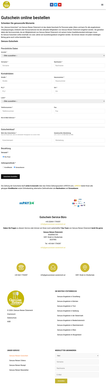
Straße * (26, 79)
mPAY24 (77, 186)
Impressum (11, 314)
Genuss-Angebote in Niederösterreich (71, 320)
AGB (8, 322)
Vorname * (26, 63)
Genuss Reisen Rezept (17, 365)
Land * (53, 100)
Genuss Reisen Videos (17, 360)
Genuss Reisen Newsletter (19, 370)
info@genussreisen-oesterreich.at (53, 224)
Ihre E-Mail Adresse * (53, 119)
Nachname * (79, 63)
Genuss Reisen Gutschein (18, 356)
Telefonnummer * (26, 109)
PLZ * (26, 89)
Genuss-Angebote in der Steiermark (70, 316)
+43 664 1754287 (21, 275)
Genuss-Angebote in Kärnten (67, 301)
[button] (102, 4)
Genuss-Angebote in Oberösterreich (70, 325)
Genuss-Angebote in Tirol (66, 306)
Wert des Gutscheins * (26, 136)
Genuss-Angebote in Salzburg (68, 311)
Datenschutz (11, 318)
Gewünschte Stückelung (79, 136)
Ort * (79, 89)
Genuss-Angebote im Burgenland (69, 335)
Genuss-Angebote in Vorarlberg (68, 297)
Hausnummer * (79, 79)
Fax (79, 109)
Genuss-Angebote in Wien (66, 330)
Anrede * (53, 54)
